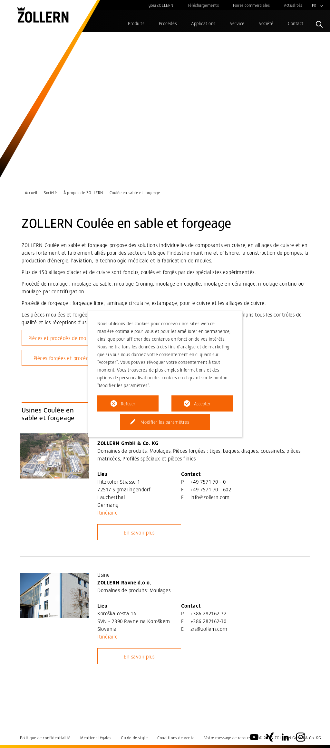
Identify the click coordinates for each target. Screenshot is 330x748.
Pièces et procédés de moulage (63, 337)
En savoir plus (139, 532)
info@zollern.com (210, 496)
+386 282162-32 (208, 613)
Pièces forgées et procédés (64, 357)
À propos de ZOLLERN (83, 192)
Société (50, 192)
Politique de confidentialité (45, 737)
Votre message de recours (227, 737)
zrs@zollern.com (209, 628)
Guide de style (134, 737)
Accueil (31, 192)
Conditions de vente (176, 737)
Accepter (202, 403)
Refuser (128, 403)
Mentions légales (95, 737)
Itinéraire (107, 512)
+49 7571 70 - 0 (208, 481)
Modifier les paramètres (165, 422)
